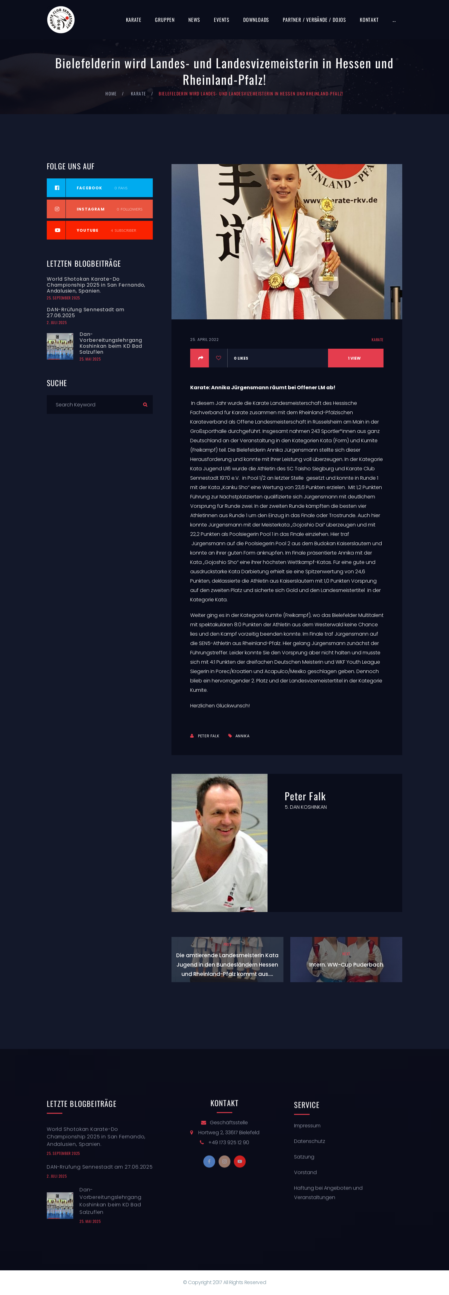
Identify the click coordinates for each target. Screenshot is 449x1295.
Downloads (256, 19)
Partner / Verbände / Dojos (314, 19)
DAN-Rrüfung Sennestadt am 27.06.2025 (85, 312)
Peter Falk (208, 736)
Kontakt (369, 19)
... (394, 19)
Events (221, 19)
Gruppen (165, 19)
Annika (242, 736)
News (194, 19)
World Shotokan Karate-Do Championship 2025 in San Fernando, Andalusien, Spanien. (96, 284)
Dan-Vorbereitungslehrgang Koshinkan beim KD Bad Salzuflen (111, 343)
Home (111, 93)
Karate (134, 19)
